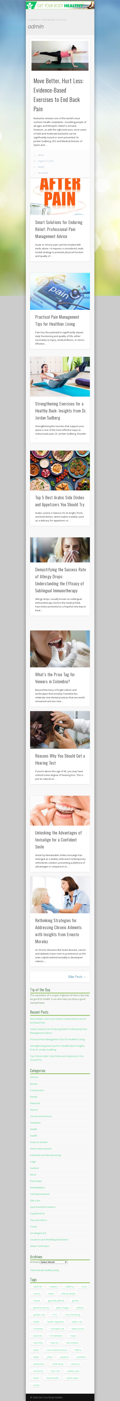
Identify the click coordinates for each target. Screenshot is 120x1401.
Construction (37, 1090)
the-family (38, 1371)
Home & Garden (39, 1142)
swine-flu (75, 1364)
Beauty (34, 1083)
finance (36, 1300)
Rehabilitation (37, 1187)
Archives (34, 1262)
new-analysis (72, 1342)
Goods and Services (41, 1116)
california (70, 1286)
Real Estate (36, 1181)
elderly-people (68, 1293)
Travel (33, 1226)
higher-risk (77, 1321)
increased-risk (57, 1328)
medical (34, 1168)
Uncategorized (38, 1233)
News (33, 1174)
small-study (57, 1364)
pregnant (64, 1357)
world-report (73, 1378)
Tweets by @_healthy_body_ (45, 1270)
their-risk (55, 1371)
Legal (33, 1161)
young (36, 1385)
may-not (54, 1342)
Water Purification (39, 1246)
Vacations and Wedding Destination (49, 1239)
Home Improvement (41, 1148)
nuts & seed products (57, 1349)
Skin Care (35, 1200)
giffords (80, 1307)
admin (41, 155)
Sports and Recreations (42, 1207)
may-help (38, 1342)
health (33, 1135)
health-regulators (55, 1321)
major (73, 1335)
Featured (35, 1103)
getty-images (62, 1307)
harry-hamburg (72, 1314)
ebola (51, 1293)
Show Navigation (81, 32)
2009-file (37, 1286)
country (37, 1293)
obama (78, 1349)
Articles (34, 1077)
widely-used (73, 1371)
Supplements (37, 1213)
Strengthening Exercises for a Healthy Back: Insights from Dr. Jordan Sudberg (60, 410)
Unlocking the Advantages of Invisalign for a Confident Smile (58, 839)
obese (36, 1357)
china (84, 1286)
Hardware (35, 1122)
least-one (37, 1335)
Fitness (34, 1109)
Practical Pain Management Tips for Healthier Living (57, 1039)
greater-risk (39, 1314)
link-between (56, 1335)
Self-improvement (39, 1194)
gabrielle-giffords (56, 1300)
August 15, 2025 (46, 161)
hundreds (38, 1328)
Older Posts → (77, 977)
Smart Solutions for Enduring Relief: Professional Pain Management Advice (58, 229)
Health (41, 167)
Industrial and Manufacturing (45, 1155)
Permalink (43, 172)
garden (75, 1300)
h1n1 (55, 1314)
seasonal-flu (39, 1364)
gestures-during (41, 1307)
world (36, 1378)
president (81, 1357)
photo (49, 1357)
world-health (53, 1378)
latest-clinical (78, 1328)
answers (54, 1286)
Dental (33, 1096)
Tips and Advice (38, 1220)
